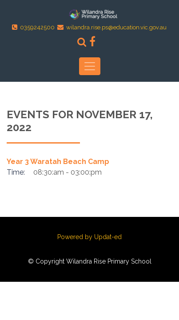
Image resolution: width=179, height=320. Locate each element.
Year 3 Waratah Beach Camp (58, 161)
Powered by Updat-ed (89, 236)
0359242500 (37, 27)
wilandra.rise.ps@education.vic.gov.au (116, 27)
